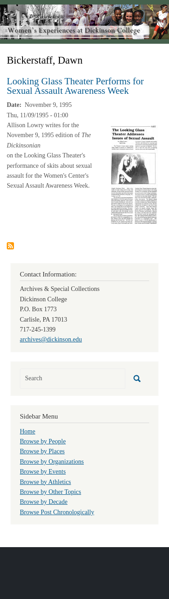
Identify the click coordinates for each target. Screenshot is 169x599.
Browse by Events (43, 471)
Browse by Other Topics (50, 491)
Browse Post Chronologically (57, 512)
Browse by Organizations (52, 461)
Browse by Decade (44, 501)
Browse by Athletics (45, 482)
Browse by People (43, 441)
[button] (134, 173)
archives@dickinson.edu (51, 339)
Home (27, 431)
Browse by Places (42, 451)
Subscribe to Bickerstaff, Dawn (10, 245)
